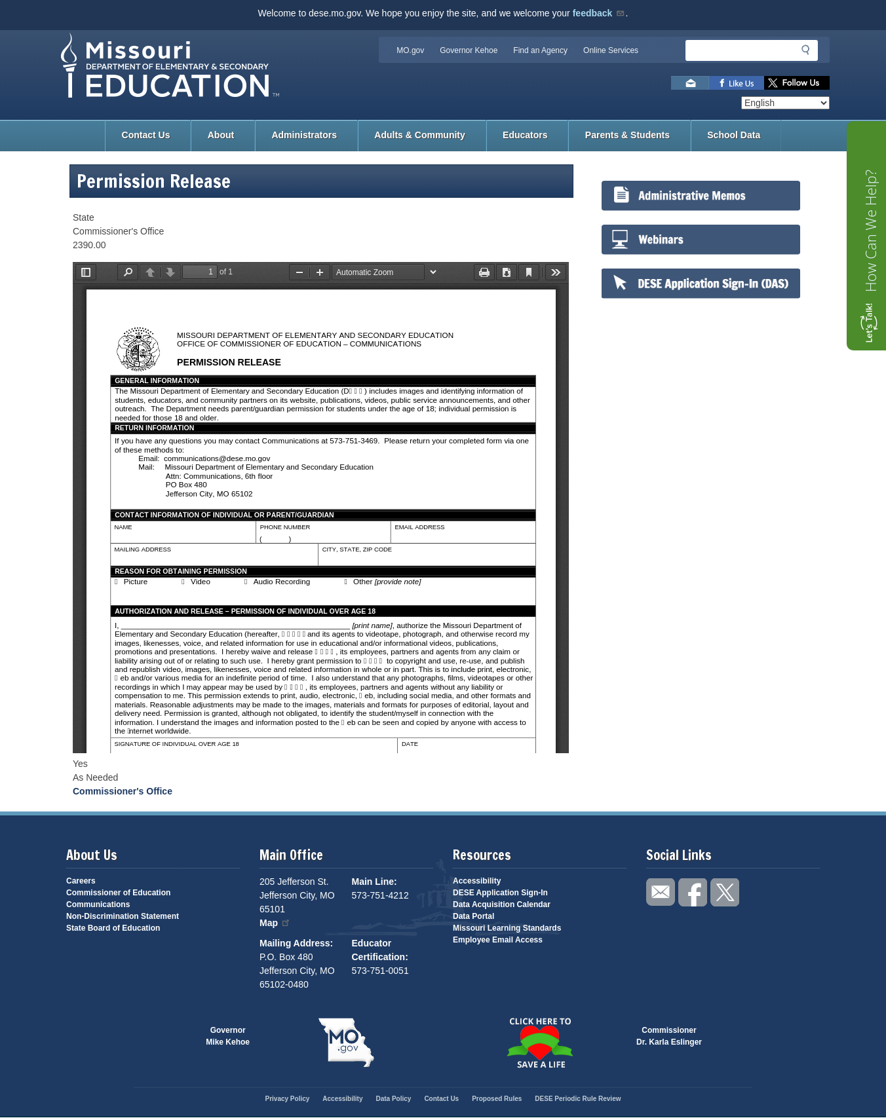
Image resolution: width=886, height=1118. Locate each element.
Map (275, 923)
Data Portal (473, 916)
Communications (98, 904)
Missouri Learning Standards (507, 928)
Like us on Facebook (736, 83)
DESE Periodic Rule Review (578, 1098)
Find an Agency (540, 50)
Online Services (610, 50)
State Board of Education (113, 928)
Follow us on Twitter (797, 83)
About (221, 135)
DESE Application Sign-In (500, 892)
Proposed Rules (497, 1098)
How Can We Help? (870, 231)
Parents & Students (627, 135)
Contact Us (146, 135)
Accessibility (477, 880)
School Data (733, 135)
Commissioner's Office (122, 791)
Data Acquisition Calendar (501, 904)
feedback (599, 13)
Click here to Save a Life (539, 1042)
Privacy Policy (287, 1098)
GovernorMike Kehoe (228, 1036)
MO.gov (410, 50)
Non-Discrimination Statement (122, 916)
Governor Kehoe (468, 50)
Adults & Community (419, 135)
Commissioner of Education (118, 892)
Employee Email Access (498, 939)
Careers (81, 880)
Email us (690, 83)
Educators (525, 135)
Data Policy (393, 1098)
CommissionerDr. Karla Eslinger (669, 1036)
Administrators (304, 135)
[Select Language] (785, 102)
